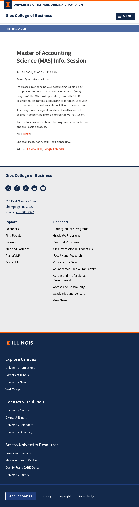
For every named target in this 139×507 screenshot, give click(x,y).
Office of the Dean (65, 262)
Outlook (31, 149)
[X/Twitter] (26, 190)
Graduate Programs (66, 235)
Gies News (60, 300)
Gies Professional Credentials (73, 249)
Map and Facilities (17, 249)
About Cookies (20, 496)
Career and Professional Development (69, 278)
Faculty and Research (67, 255)
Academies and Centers (69, 293)
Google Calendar (53, 149)
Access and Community (69, 287)
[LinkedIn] (34, 190)
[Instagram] (8, 190)
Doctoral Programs (66, 242)
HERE (26, 134)
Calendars (12, 229)
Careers (10, 242)
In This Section (70, 28)
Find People (13, 235)
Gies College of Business (29, 15)
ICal (39, 149)
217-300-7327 (25, 212)
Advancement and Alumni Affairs (74, 269)
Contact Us (13, 262)
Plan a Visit (12, 255)
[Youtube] (43, 190)
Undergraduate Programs (70, 229)
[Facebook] (17, 190)
